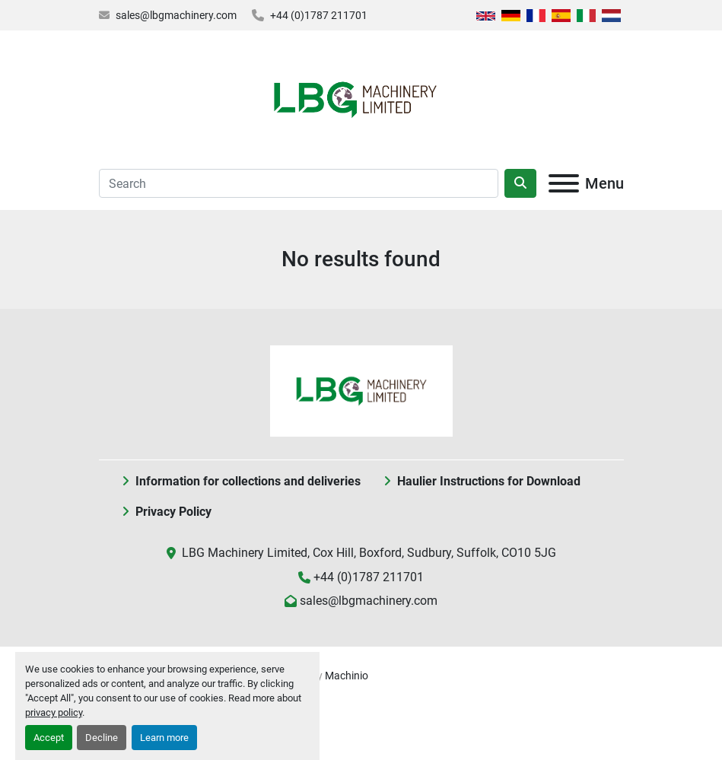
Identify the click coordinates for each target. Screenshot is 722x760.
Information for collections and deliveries (248, 481)
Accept (48, 737)
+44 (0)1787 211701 (318, 15)
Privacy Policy (173, 511)
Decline (101, 737)
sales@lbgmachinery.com (176, 15)
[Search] (298, 183)
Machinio (346, 675)
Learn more (164, 737)
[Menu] (564, 183)
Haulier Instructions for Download (488, 481)
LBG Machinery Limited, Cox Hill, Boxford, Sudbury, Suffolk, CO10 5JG (369, 552)
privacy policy (53, 712)
